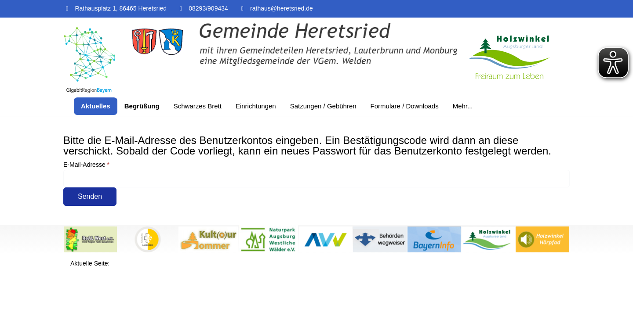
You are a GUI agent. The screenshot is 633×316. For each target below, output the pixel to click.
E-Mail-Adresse (86, 164)
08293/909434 (208, 8)
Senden (90, 196)
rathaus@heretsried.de (281, 8)
